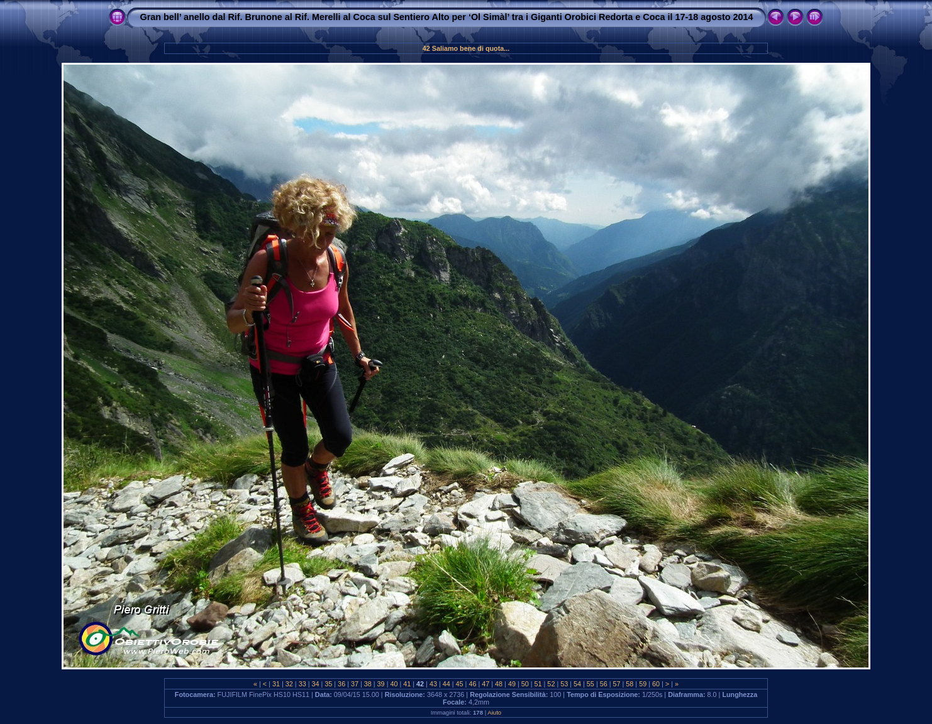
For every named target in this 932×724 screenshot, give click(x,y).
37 (354, 684)
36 (341, 684)
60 (656, 684)
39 (381, 684)
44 (446, 684)
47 (485, 684)
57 (617, 684)
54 (577, 684)
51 (538, 684)
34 (315, 684)
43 (433, 684)
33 (302, 684)
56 (603, 684)
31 (276, 684)
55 (590, 684)
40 (393, 684)
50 (525, 684)
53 (564, 684)
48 (498, 684)
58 (629, 684)
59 (642, 684)
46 (472, 684)
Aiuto (494, 712)
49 (512, 684)
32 (289, 684)
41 (407, 684)
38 (368, 684)
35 (328, 684)
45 (459, 684)
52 (551, 684)
